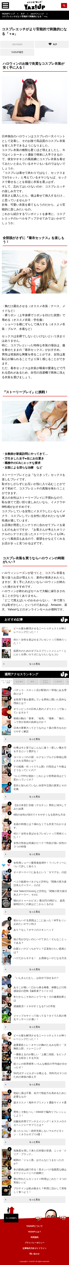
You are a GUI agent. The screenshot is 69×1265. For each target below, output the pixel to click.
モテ (32, 682)
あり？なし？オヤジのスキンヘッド (34, 929)
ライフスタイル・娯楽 (6, 681)
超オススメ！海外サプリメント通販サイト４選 (40, 1102)
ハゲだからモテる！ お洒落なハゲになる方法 (40, 958)
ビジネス (19, 682)
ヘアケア (58, 682)
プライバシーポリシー (34, 1243)
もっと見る (34, 664)
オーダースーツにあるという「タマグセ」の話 (40, 872)
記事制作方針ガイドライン (34, 1248)
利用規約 (35, 1237)
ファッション (45, 681)
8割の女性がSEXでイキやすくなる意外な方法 (39, 814)
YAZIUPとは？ (34, 1232)
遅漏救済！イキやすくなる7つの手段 (34, 1006)
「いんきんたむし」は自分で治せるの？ (36, 977)
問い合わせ (34, 1254)
